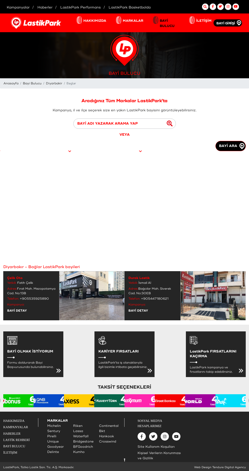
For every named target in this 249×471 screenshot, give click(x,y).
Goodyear (55, 447)
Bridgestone (83, 441)
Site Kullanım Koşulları (156, 447)
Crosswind (107, 441)
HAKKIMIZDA (94, 21)
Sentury (53, 431)
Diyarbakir (54, 83)
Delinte (53, 452)
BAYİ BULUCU (167, 23)
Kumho (79, 452)
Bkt (102, 431)
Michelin (54, 426)
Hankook (106, 436)
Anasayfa (11, 83)
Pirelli (51, 436)
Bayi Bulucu (32, 83)
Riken (77, 426)
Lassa (78, 431)
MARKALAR (133, 21)
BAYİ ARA (231, 146)
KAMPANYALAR (15, 427)
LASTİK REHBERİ (16, 440)
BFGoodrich (83, 447)
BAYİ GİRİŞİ (225, 23)
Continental (109, 426)
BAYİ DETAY (17, 310)
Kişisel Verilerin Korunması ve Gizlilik (159, 455)
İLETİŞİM (204, 21)
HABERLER (11, 433)
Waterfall (81, 436)
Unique (53, 441)
